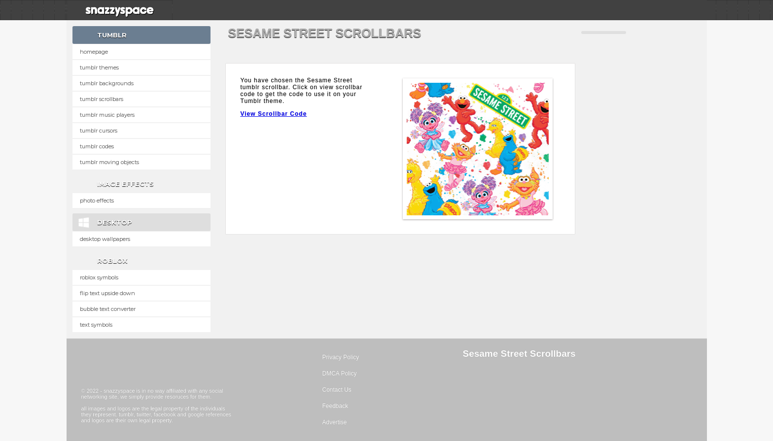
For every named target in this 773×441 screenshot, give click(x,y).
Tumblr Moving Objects (109, 162)
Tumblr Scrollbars (101, 99)
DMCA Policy (339, 373)
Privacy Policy (340, 357)
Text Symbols (96, 324)
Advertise (334, 422)
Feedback (335, 406)
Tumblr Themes (99, 67)
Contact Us (336, 389)
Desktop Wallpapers (105, 239)
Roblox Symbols (99, 277)
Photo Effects (97, 200)
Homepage (94, 51)
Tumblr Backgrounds (107, 83)
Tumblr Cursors (98, 130)
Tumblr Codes (97, 146)
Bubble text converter (108, 308)
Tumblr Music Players (107, 114)
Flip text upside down (107, 293)
